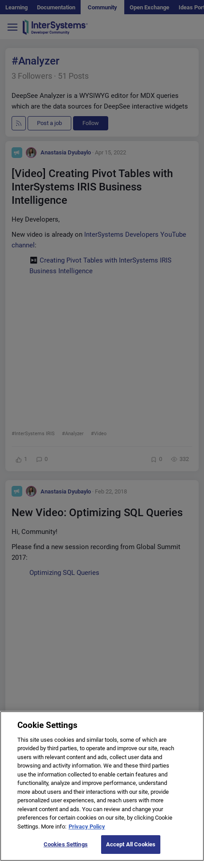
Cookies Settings (66, 844)
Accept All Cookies (130, 844)
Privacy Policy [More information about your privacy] (87, 826)
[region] (102, 786)
